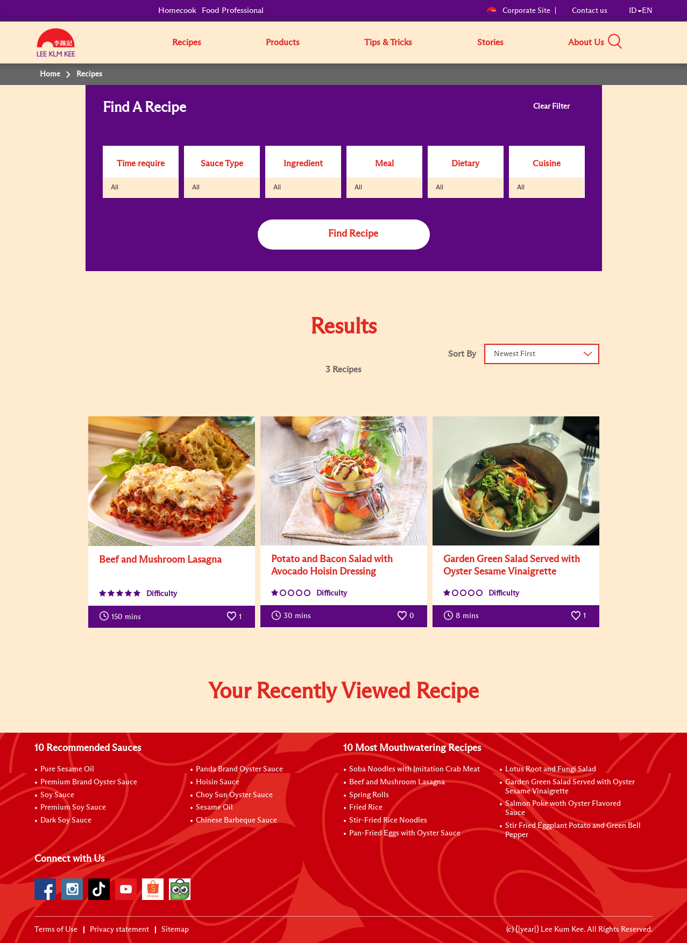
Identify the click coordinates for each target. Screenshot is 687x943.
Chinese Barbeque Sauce (236, 820)
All (114, 188)
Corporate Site (518, 10)
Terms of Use (55, 929)
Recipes (186, 42)
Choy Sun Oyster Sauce (234, 795)
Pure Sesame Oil (67, 769)
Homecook (177, 10)
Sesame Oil (214, 807)
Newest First (514, 354)
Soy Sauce (57, 795)
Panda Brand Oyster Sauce (239, 769)
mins (120, 616)
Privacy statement (119, 929)
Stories (490, 42)
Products (283, 42)
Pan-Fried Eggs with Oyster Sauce (405, 833)
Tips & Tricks (388, 42)
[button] (656, 41)
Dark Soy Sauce (65, 820)
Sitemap (175, 929)
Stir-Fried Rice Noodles (388, 820)
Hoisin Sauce (217, 782)
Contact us (589, 11)
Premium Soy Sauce (73, 807)
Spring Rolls (369, 795)
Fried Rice (366, 807)
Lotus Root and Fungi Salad (550, 769)
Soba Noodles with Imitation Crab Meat (414, 769)
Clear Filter (552, 106)
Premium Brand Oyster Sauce (88, 782)
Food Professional (233, 10)
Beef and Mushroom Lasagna (397, 782)
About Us (586, 42)
